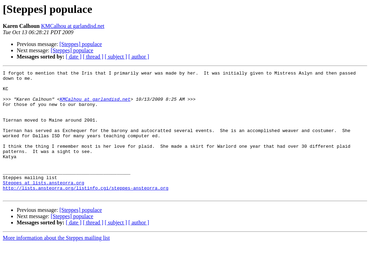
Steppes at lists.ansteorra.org (43, 205)
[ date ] (73, 57)
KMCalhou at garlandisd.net (72, 26)
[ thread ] (93, 57)
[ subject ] (116, 57)
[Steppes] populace (81, 44)
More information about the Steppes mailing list (56, 263)
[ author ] (138, 57)
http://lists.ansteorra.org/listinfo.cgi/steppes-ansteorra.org (85, 212)
